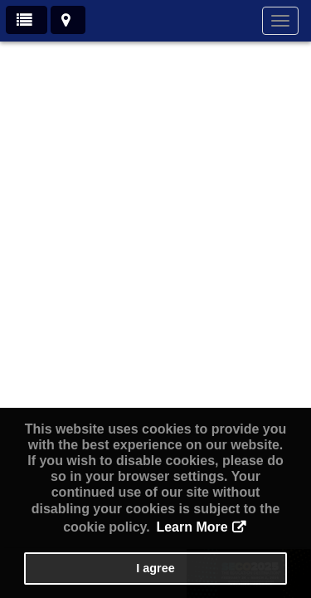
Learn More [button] (191, 527)
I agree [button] (155, 568)
